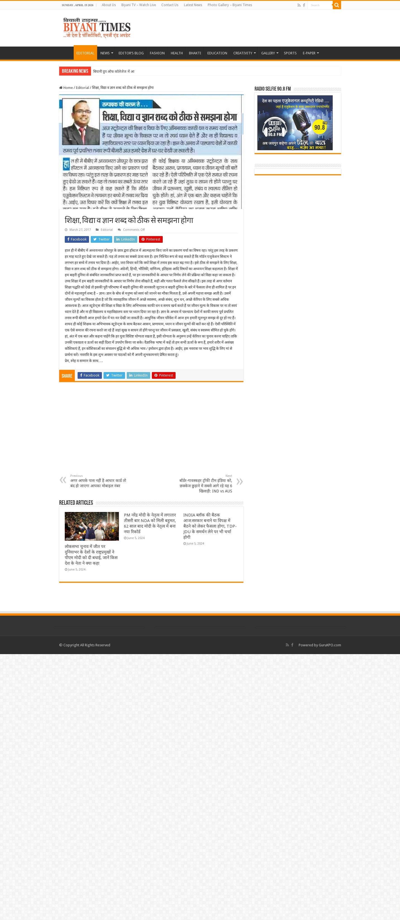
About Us (109, 5)
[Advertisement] (151, 432)
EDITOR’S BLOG (131, 53)
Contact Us (169, 5)
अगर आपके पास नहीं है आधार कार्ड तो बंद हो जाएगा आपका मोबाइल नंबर (99, 481)
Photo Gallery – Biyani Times (230, 5)
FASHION (157, 53)
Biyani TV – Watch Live (138, 5)
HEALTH (177, 53)
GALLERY (268, 53)
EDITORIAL (85, 53)
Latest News (193, 5)
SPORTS (290, 53)
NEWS (105, 53)
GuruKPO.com (330, 645)
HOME (66, 52)
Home (66, 88)
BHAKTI (195, 53)
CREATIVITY (242, 53)
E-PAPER (309, 53)
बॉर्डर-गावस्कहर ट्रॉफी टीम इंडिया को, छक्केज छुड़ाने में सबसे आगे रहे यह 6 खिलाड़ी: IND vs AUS (203, 483)
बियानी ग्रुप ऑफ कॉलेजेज (110, 71)
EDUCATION (217, 53)
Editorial (82, 88)
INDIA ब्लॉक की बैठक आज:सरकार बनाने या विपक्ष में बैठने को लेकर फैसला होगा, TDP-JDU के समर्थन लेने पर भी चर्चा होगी (210, 526)
